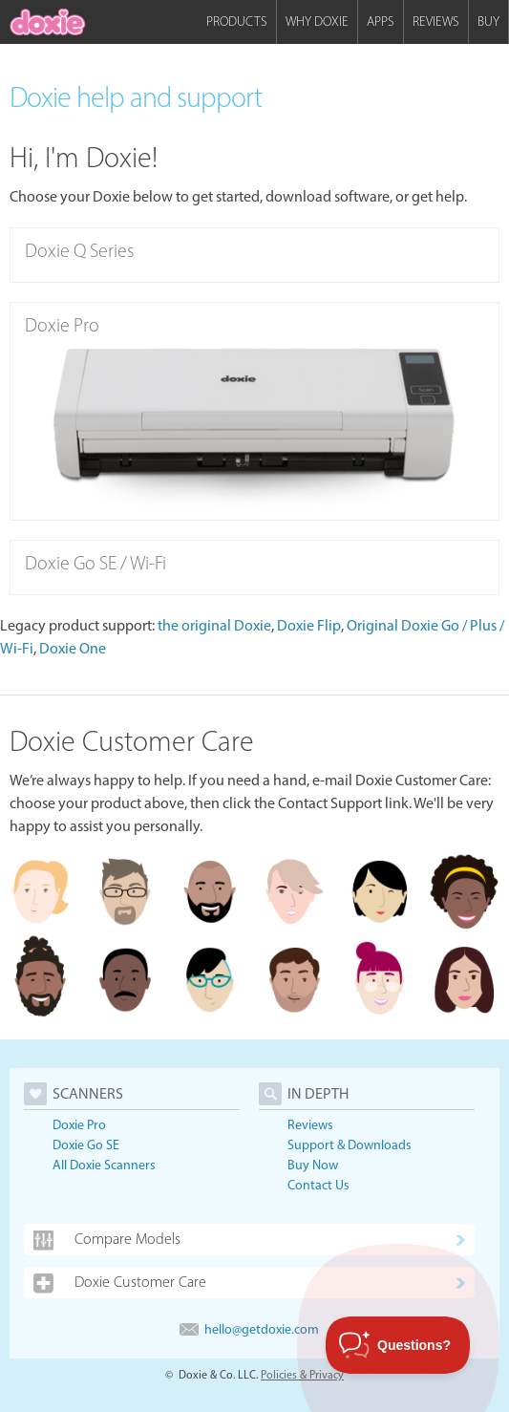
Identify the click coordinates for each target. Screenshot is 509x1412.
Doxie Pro (79, 1125)
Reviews (436, 21)
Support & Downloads (349, 1145)
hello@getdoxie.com (249, 1329)
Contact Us (318, 1185)
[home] (48, 22)
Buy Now (312, 1165)
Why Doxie (317, 21)
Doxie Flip (309, 625)
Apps (380, 21)
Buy (488, 21)
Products (236, 21)
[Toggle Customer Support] (398, 1345)
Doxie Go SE (86, 1145)
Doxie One (72, 648)
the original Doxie (214, 625)
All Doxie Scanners (104, 1165)
